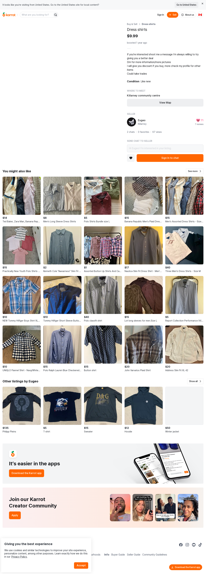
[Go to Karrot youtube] (194, 545)
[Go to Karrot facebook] (181, 545)
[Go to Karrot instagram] (187, 545)
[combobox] (36, 15)
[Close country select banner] (202, 3)
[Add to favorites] (131, 158)
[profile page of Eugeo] (131, 122)
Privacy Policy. (43, 549)
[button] (194, 171)
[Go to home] (9, 14)
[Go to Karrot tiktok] (200, 545)
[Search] (55, 15)
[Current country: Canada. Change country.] (200, 15)
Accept (83, 557)
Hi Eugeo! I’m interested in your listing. (165, 148)
